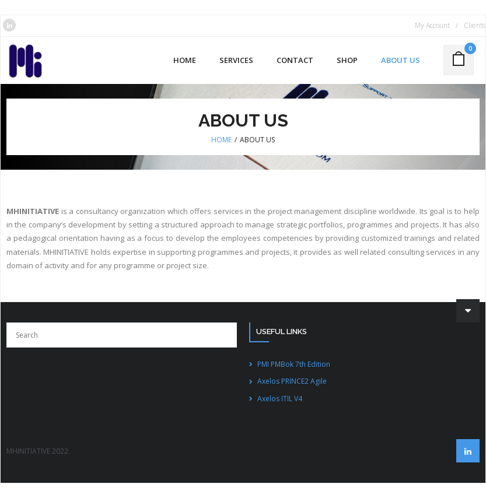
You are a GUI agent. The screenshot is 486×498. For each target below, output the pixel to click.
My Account (432, 25)
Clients (474, 25)
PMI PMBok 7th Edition (293, 364)
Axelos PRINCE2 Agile (292, 381)
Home (221, 140)
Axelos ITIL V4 (279, 399)
